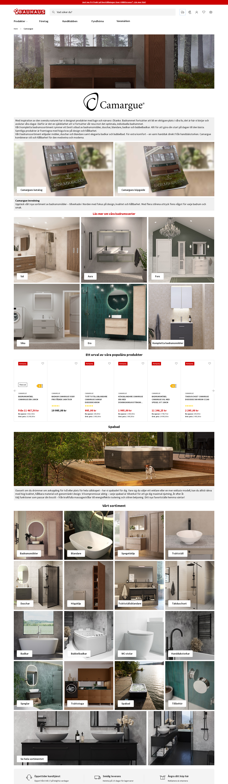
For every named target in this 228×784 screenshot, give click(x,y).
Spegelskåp (128, 553)
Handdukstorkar (180, 653)
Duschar (25, 603)
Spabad (125, 703)
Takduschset (179, 603)
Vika (23, 343)
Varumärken (123, 21)
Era (89, 343)
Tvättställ (178, 553)
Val (22, 276)
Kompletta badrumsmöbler (167, 343)
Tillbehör (177, 703)
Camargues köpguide (133, 190)
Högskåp (76, 603)
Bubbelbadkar (79, 653)
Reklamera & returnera (178, 780)
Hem (16, 28)
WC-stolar (127, 653)
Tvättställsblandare (129, 603)
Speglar (25, 703)
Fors (157, 276)
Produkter (19, 21)
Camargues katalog (31, 190)
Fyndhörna (98, 21)
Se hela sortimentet (32, 759)
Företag (43, 21)
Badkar (24, 653)
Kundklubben (69, 21)
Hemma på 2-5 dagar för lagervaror (118, 780)
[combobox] (113, 12)
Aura (90, 276)
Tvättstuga (77, 703)
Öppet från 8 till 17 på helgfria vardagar (51, 780)
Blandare (76, 553)
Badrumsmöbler (29, 553)
